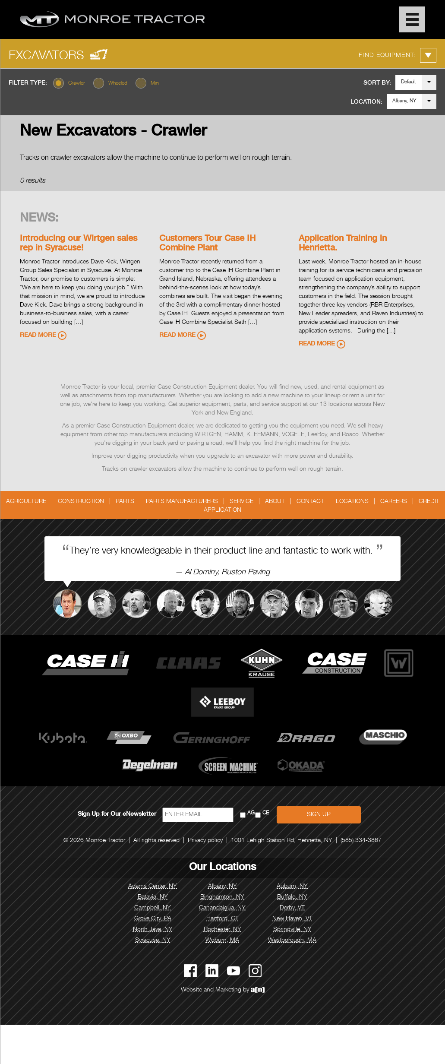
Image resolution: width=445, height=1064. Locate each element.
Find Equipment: (397, 55)
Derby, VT (292, 908)
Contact (310, 502)
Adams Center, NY (152, 887)
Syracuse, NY (152, 940)
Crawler (76, 83)
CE (265, 813)
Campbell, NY (152, 908)
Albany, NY (404, 101)
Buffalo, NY (292, 897)
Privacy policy (205, 841)
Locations (352, 502)
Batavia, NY (153, 897)
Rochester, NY (222, 930)
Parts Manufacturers (182, 502)
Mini (155, 83)
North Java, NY (153, 930)
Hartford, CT (222, 919)
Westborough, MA (292, 940)
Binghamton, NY (222, 897)
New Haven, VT (292, 919)
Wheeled (117, 83)
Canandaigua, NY (222, 908)
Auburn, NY (292, 887)
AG (251, 813)
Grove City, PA (152, 919)
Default (408, 82)
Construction (81, 502)
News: (39, 219)
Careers (393, 502)
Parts (125, 502)
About (275, 502)
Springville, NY (292, 930)
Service (241, 502)
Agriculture (26, 502)
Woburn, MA (222, 940)
